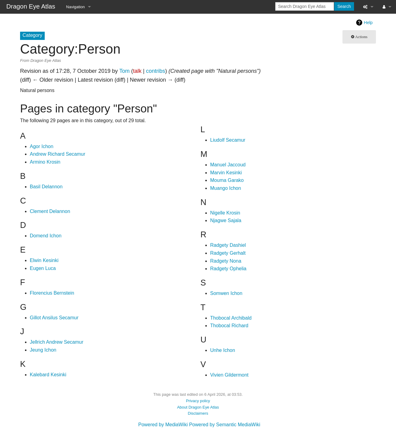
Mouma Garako (227, 180)
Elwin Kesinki (44, 260)
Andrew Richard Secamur (57, 154)
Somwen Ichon (226, 293)
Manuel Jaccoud (228, 164)
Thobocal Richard (229, 325)
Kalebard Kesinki (48, 374)
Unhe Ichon (222, 350)
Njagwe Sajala (225, 220)
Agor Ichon (41, 146)
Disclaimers (198, 413)
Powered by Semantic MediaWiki (224, 424)
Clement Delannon (50, 211)
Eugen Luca (43, 268)
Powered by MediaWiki (163, 424)
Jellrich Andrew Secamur (56, 342)
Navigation (75, 7)
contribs (155, 71)
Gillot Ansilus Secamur (54, 317)
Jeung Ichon (43, 350)
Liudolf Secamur (227, 140)
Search (344, 6)
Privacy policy (198, 401)
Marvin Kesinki (226, 172)
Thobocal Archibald (231, 318)
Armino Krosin (45, 162)
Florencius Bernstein (52, 293)
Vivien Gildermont (229, 375)
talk (137, 71)
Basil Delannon (46, 186)
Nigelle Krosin (225, 212)
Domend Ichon (45, 235)
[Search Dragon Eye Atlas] (304, 6)
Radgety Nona (225, 261)
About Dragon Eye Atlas (198, 407)
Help (368, 22)
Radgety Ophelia (228, 268)
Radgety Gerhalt (228, 253)
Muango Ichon (225, 188)
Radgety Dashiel (228, 245)
